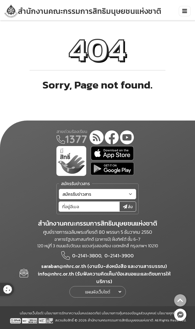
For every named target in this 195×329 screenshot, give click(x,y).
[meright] (71, 160)
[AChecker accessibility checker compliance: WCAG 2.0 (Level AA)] (30, 320)
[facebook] (112, 138)
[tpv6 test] (16, 320)
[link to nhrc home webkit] (82, 11)
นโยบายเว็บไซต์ (31, 313)
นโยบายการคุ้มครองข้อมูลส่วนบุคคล (128, 313)
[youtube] (127, 138)
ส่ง (128, 206)
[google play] (112, 169)
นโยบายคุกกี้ (166, 313)
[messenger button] (180, 315)
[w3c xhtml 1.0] (46, 320)
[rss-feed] (96, 138)
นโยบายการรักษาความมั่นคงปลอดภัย (72, 313)
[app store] (112, 153)
